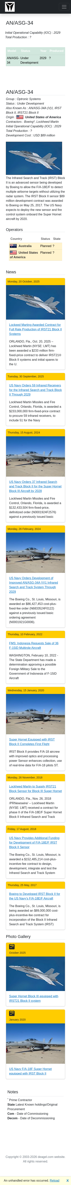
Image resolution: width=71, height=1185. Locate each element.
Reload (54, 1180)
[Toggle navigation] (64, 7)
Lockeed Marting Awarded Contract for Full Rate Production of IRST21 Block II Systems (35, 329)
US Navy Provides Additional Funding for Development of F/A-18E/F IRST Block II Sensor (34, 842)
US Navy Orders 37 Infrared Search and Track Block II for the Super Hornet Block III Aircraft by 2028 (35, 486)
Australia (20, 246)
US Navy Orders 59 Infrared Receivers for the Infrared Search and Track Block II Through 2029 (35, 390)
